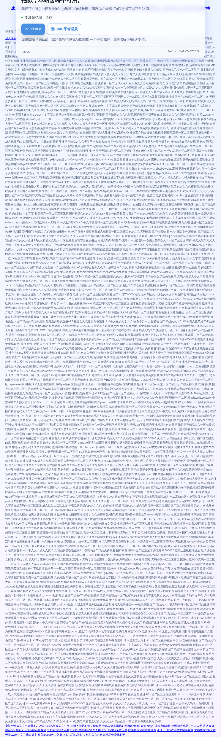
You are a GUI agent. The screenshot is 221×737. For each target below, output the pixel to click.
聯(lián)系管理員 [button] (64, 29)
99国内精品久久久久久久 (54, 726)
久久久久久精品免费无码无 (108, 735)
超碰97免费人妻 (117, 730)
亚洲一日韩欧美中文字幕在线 (175, 730)
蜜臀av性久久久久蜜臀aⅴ (21, 726)
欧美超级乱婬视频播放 (142, 730)
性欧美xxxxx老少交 (47, 735)
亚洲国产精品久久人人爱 (186, 726)
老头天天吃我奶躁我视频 (30, 730)
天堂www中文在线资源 (19, 735)
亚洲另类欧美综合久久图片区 (88, 730)
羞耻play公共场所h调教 (155, 726)
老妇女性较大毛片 (58, 730)
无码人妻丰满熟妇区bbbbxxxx (121, 726)
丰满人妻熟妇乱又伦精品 (86, 726)
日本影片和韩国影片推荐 (75, 735)
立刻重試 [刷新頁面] (33, 29)
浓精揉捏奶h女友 (205, 730)
